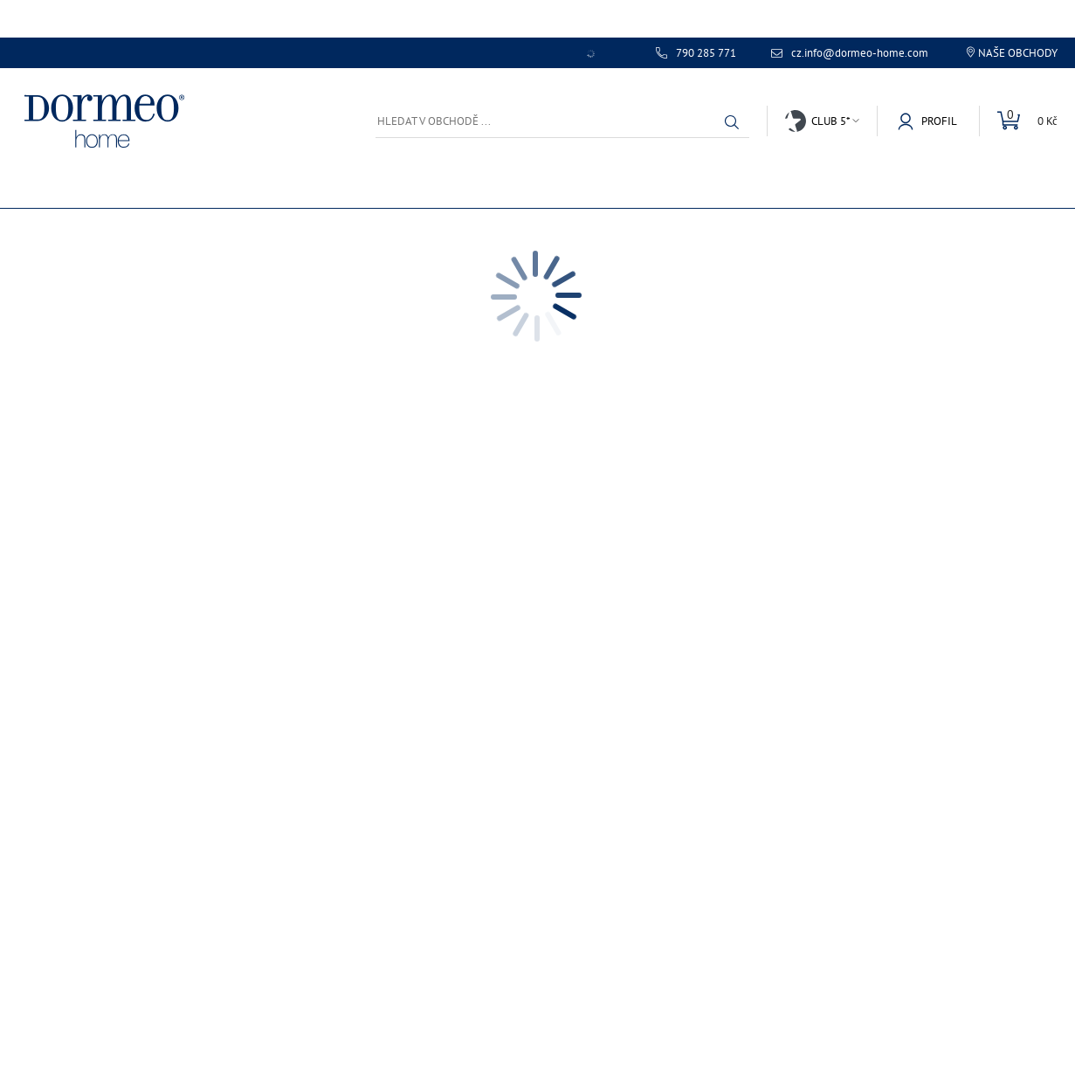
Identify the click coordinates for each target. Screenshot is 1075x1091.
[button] (732, 122)
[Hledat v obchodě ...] (562, 121)
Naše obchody (1018, 52)
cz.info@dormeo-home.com (859, 53)
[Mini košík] (1018, 121)
